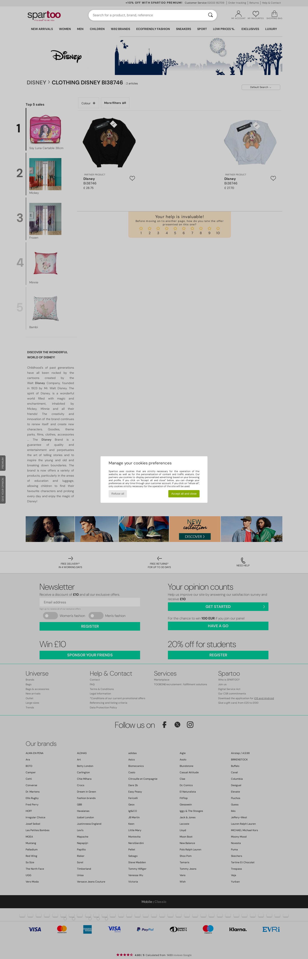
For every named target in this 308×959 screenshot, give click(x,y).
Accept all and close (184, 493)
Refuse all (117, 493)
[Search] (210, 15)
